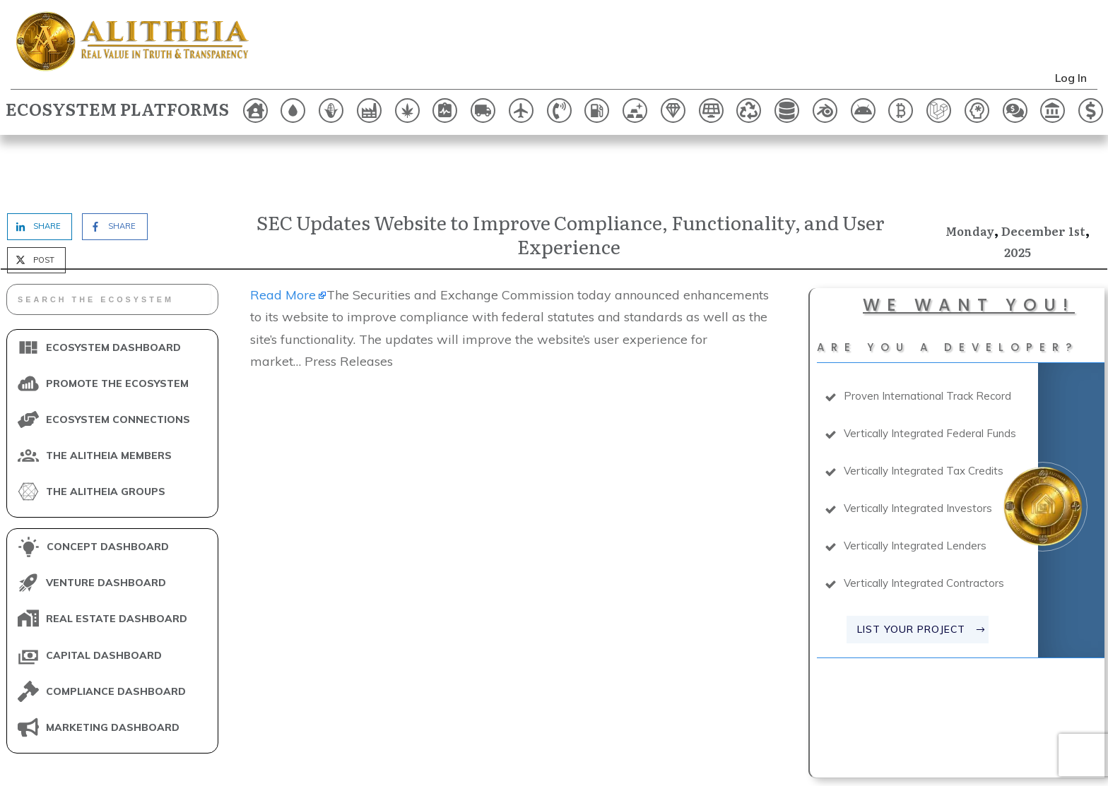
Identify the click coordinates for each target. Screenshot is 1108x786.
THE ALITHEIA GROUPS (105, 430)
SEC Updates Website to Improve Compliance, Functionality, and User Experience (571, 173)
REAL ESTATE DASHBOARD (116, 558)
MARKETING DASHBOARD (112, 666)
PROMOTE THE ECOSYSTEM (117, 322)
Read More (283, 234)
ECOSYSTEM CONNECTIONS (118, 358)
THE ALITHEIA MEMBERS (109, 394)
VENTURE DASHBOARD (106, 522)
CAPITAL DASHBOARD (104, 594)
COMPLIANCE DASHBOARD (116, 630)
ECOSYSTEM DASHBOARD (113, 286)
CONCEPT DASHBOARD (108, 486)
